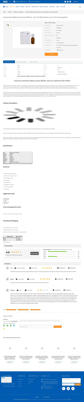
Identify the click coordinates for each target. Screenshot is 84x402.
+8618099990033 (14, 321)
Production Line (32, 379)
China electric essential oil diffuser (20, 399)
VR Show (22, 6)
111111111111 (12, 323)
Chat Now (62, 6)
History (19, 381)
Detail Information (9, 62)
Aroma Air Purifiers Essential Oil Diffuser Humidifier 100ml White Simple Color (74, 358)
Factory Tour (34, 6)
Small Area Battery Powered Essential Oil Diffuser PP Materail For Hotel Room (10, 358)
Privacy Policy (46, 396)
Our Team (20, 386)
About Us (28, 6)
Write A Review (34, 253)
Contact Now (57, 326)
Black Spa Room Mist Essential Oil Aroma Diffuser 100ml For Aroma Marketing (58, 358)
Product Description (21, 62)
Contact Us (52, 6)
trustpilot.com (62, 268)
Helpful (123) (73, 268)
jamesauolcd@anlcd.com (21, 1)
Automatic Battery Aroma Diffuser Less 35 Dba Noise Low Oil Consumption (41, 12)
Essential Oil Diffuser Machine (9, 383)
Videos (17, 6)
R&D (29, 383)
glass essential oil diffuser (35, 309)
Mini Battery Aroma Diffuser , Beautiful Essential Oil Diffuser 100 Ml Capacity (42, 358)
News (57, 6)
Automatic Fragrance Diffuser (9, 386)
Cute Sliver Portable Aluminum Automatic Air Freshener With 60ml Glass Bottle (25, 358)
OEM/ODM (31, 381)
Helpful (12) (70, 279)
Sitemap (37, 396)
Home (5, 6)
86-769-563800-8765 (35, 1)
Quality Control (44, 6)
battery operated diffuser (11, 309)
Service (19, 383)
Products (11, 6)
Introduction (20, 379)
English (76, 1)
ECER (70, 399)
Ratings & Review (33, 62)
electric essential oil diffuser (23, 309)
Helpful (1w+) (68, 290)
